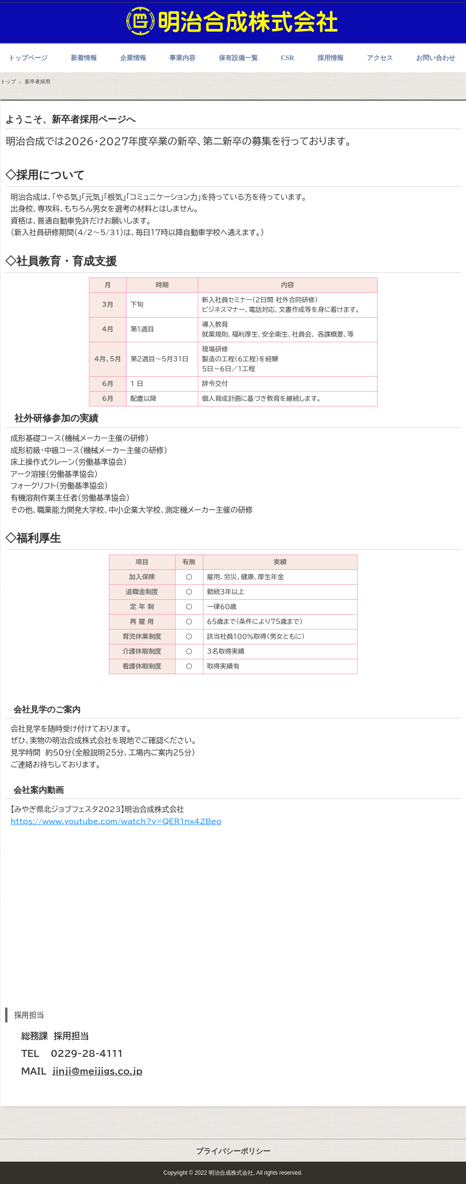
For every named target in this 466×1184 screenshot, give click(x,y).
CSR (287, 57)
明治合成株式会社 (233, 21)
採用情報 (330, 57)
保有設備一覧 (238, 57)
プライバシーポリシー (233, 1151)
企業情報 (133, 57)
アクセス (380, 57)
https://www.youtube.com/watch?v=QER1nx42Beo (116, 821)
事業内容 (182, 57)
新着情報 (84, 57)
